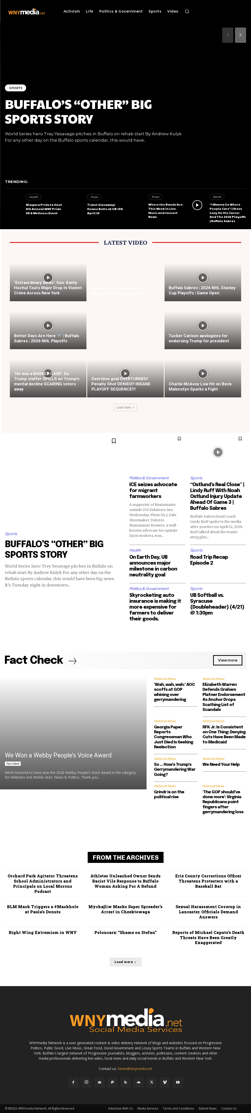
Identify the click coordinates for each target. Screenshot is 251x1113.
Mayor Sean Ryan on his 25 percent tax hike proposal (117, 291)
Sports (15, 88)
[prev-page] (227, 35)
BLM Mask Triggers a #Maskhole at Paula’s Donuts (42, 909)
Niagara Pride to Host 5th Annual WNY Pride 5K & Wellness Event (44, 209)
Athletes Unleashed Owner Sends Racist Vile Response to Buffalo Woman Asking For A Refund (125, 881)
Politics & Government (148, 478)
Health (33, 197)
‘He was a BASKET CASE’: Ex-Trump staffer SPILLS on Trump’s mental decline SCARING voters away (46, 381)
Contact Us (228, 1108)
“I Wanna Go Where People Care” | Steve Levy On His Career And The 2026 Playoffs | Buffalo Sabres (228, 212)
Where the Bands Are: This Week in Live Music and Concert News (165, 210)
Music (94, 197)
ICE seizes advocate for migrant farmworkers (153, 490)
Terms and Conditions (178, 1108)
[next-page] (240, 35)
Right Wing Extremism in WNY (43, 932)
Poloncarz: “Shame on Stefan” (125, 932)
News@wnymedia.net (135, 1068)
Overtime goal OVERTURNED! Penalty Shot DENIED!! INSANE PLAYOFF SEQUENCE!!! (121, 383)
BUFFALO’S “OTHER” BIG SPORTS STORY (78, 111)
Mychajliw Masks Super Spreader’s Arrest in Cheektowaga (125, 909)
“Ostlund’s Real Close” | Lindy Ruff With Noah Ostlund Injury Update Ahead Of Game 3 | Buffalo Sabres (217, 496)
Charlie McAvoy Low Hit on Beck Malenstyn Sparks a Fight (200, 386)
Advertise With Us (120, 1108)
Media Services (147, 1108)
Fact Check (12, 763)
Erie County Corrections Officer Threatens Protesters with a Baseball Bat (208, 881)
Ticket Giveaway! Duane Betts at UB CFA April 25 (105, 209)
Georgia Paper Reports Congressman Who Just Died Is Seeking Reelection (173, 737)
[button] (187, 11)
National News (165, 679)
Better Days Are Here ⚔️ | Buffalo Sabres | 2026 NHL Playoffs (46, 338)
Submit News (208, 1108)
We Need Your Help (221, 765)
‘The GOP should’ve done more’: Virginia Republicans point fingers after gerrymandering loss (222, 802)
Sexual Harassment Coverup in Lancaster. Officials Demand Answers (208, 912)
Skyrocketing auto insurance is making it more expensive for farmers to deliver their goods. (155, 607)
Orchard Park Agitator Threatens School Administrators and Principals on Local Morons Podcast (43, 883)
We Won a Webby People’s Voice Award (58, 755)
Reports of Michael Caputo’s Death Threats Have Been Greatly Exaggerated (208, 937)
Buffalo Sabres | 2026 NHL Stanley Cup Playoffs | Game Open (202, 290)
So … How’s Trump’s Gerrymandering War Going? (174, 770)
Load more (125, 407)
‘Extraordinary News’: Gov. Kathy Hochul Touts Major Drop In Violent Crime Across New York (48, 287)
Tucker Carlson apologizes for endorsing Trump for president (199, 338)
